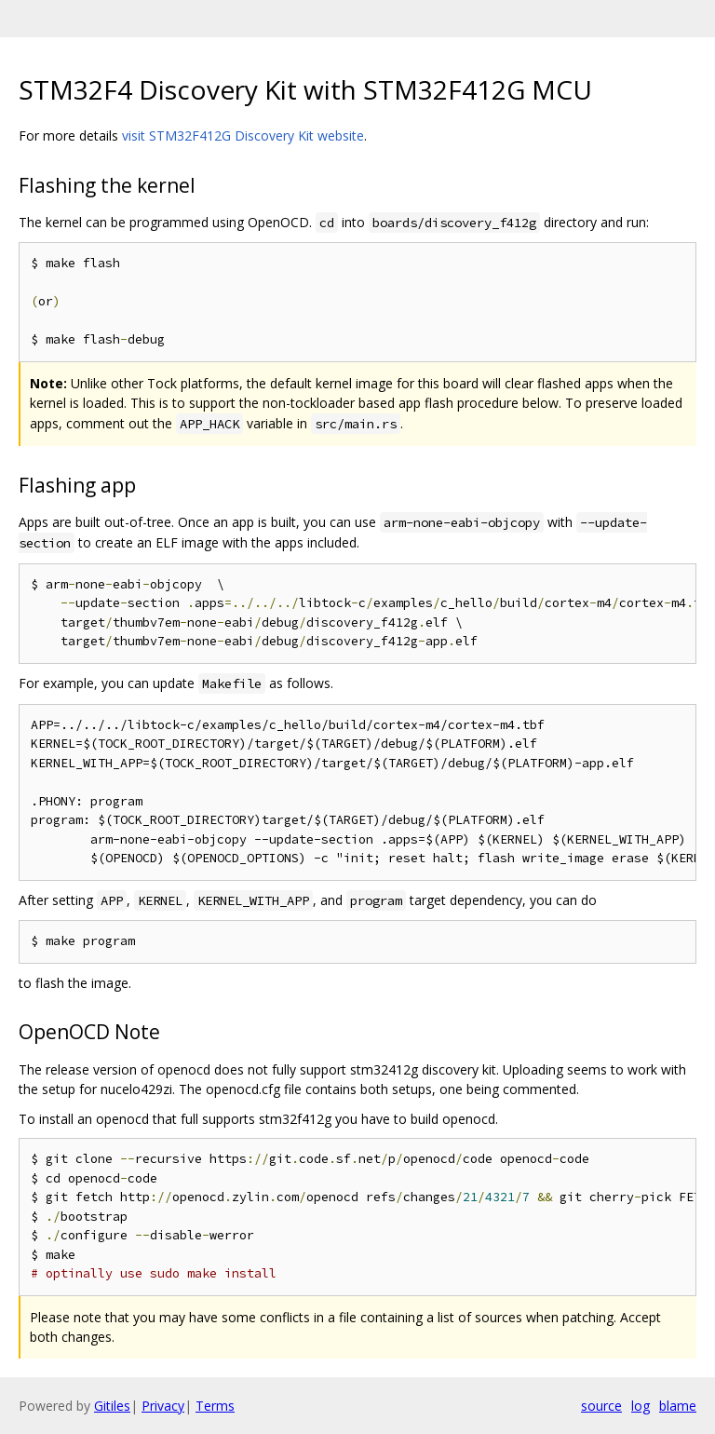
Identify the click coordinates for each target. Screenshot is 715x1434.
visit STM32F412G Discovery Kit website (243, 135)
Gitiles (112, 1405)
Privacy (163, 1405)
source (601, 1405)
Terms (215, 1405)
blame (677, 1405)
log (640, 1405)
